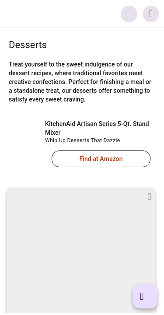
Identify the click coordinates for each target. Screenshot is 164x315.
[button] (129, 14)
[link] (57, 14)
